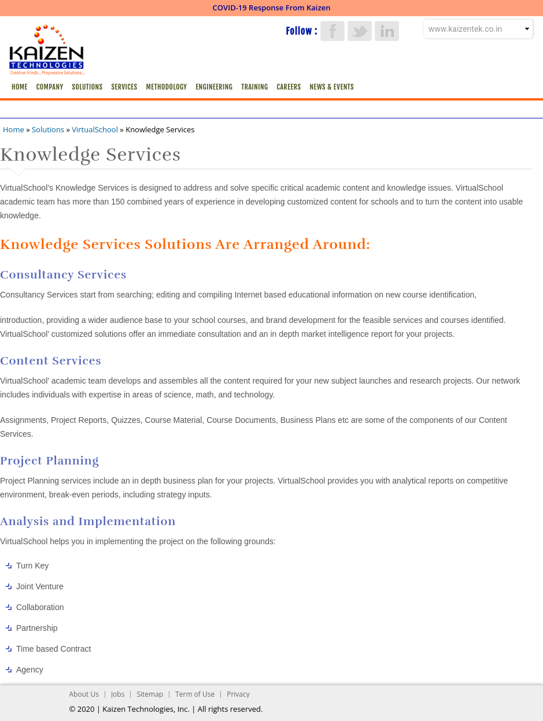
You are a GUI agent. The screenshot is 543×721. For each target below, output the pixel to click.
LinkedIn (387, 31)
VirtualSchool (95, 129)
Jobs (118, 694)
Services (125, 87)
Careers (288, 87)
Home (20, 87)
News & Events (331, 87)
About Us (84, 694)
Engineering (213, 87)
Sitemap (149, 694)
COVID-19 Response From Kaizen (272, 7)
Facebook (332, 31)
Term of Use (195, 694)
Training (254, 87)
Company (50, 87)
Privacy (238, 694)
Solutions (87, 87)
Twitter (360, 31)
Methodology (166, 87)
